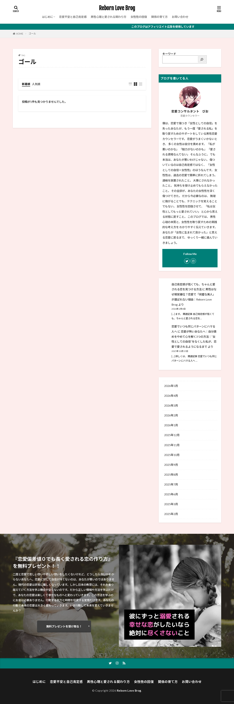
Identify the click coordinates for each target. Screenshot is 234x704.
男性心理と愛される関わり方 (108, 16)
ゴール (32, 33)
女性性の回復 (139, 16)
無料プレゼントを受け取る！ (64, 626)
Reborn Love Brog (117, 8)
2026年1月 (171, 425)
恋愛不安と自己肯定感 (72, 16)
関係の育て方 (159, 16)
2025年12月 (172, 435)
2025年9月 (171, 464)
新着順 (26, 84)
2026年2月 (171, 415)
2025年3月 (171, 504)
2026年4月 (171, 395)
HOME (19, 33)
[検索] (202, 59)
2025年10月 (172, 455)
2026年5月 (171, 385)
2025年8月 (171, 474)
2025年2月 (171, 514)
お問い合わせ (180, 16)
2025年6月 (171, 494)
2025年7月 (171, 484)
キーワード (169, 53)
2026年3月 (171, 405)
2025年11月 (172, 445)
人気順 (36, 84)
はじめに (47, 16)
